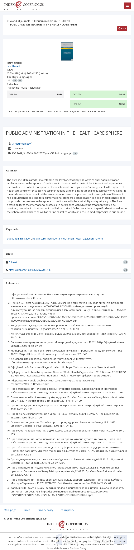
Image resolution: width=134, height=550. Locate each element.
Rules (27, 510)
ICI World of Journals (18, 21)
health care (39, 238)
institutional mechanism (60, 238)
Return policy (66, 510)
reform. (99, 238)
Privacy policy (45, 510)
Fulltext (13, 262)
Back (122, 28)
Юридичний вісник (45, 21)
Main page (10, 510)
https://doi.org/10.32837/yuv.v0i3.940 (30, 270)
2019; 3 (66, 21)
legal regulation (85, 238)
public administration (19, 238)
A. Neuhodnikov (21, 143)
